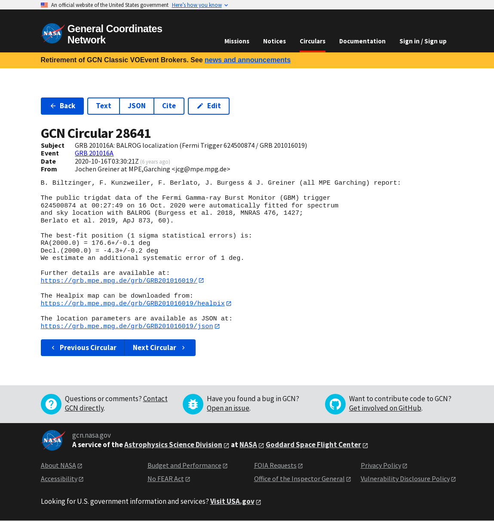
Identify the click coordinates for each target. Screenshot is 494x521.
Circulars (312, 41)
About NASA (58, 466)
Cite (169, 105)
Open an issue (228, 409)
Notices (274, 41)
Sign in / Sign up (423, 41)
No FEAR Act (165, 479)
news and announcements (248, 60)
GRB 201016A (94, 153)
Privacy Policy (381, 466)
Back (62, 105)
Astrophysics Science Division (173, 445)
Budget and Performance (184, 466)
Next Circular (160, 348)
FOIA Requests (275, 466)
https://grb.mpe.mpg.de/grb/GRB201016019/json (127, 327)
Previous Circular (83, 348)
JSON (137, 105)
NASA (248, 445)
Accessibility (59, 479)
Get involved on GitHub (385, 409)
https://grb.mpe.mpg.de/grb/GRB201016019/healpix (133, 303)
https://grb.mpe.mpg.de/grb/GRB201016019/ (119, 280)
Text (103, 105)
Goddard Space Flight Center (313, 445)
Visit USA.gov (232, 502)
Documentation (362, 41)
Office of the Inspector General (299, 479)
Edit (208, 105)
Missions (236, 41)
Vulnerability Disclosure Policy (405, 479)
